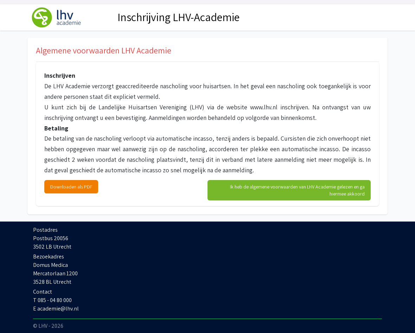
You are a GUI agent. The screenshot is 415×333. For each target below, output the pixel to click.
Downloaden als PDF (71, 187)
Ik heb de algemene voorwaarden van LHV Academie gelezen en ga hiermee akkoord (297, 190)
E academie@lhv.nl (56, 308)
